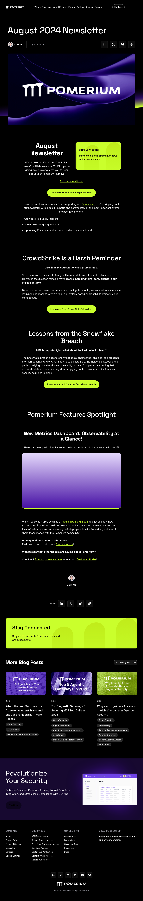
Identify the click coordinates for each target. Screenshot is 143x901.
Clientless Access (40, 848)
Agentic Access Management (67, 745)
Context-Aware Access (42, 856)
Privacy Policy (12, 840)
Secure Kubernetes (41, 860)
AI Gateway (13, 744)
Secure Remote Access (42, 840)
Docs (66, 852)
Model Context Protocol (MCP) (22, 749)
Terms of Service (14, 844)
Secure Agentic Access (110, 754)
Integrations (69, 840)
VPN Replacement (40, 836)
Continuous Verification (42, 852)
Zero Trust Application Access (45, 844)
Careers (9, 852)
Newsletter (11, 848)
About (8, 836)
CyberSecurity (14, 739)
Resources (69, 848)
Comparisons (70, 836)
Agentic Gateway (61, 740)
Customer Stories (72, 844)
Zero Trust (104, 759)
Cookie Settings (13, 856)
